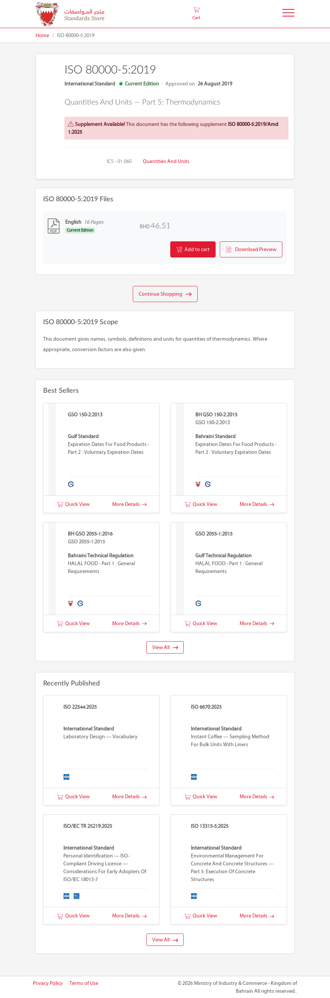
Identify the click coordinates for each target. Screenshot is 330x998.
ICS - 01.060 (119, 161)
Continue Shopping (165, 294)
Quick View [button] (73, 504)
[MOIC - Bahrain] (70, 14)
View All (165, 647)
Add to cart (193, 249)
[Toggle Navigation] (288, 14)
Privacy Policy (48, 983)
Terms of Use (83, 983)
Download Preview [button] (251, 249)
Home (42, 35)
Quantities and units (166, 161)
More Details (129, 504)
